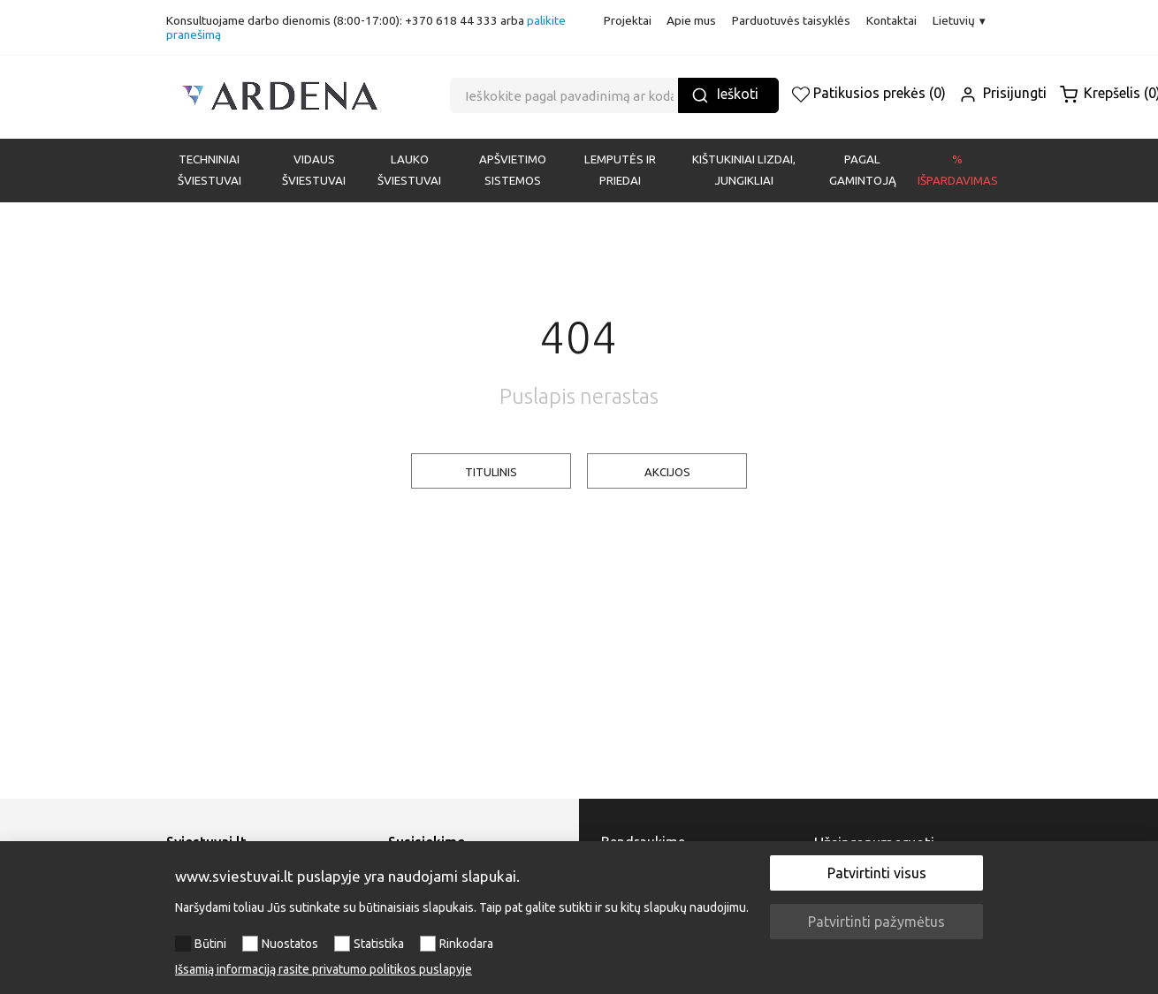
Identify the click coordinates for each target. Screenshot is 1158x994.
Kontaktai (891, 20)
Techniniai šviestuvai (209, 170)
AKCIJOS (667, 472)
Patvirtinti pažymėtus (876, 922)
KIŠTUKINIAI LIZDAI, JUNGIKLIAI (744, 170)
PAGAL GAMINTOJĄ (862, 170)
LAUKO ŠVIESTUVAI (409, 170)
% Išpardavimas (958, 170)
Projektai (627, 20)
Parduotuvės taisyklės (791, 20)
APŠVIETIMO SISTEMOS (512, 170)
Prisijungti (1003, 93)
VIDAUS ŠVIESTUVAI (314, 170)
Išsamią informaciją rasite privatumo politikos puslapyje (323, 969)
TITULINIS (491, 472)
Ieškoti (724, 95)
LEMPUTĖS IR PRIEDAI (620, 170)
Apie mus (691, 20)
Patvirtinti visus (876, 873)
